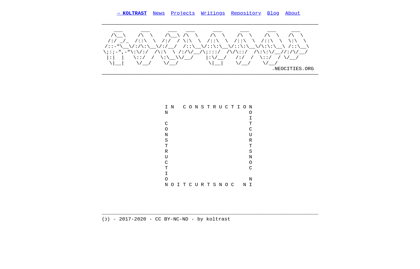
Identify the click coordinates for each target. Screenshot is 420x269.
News (159, 15)
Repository (246, 15)
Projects (183, 15)
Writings (213, 15)
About (292, 15)
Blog (273, 15)
